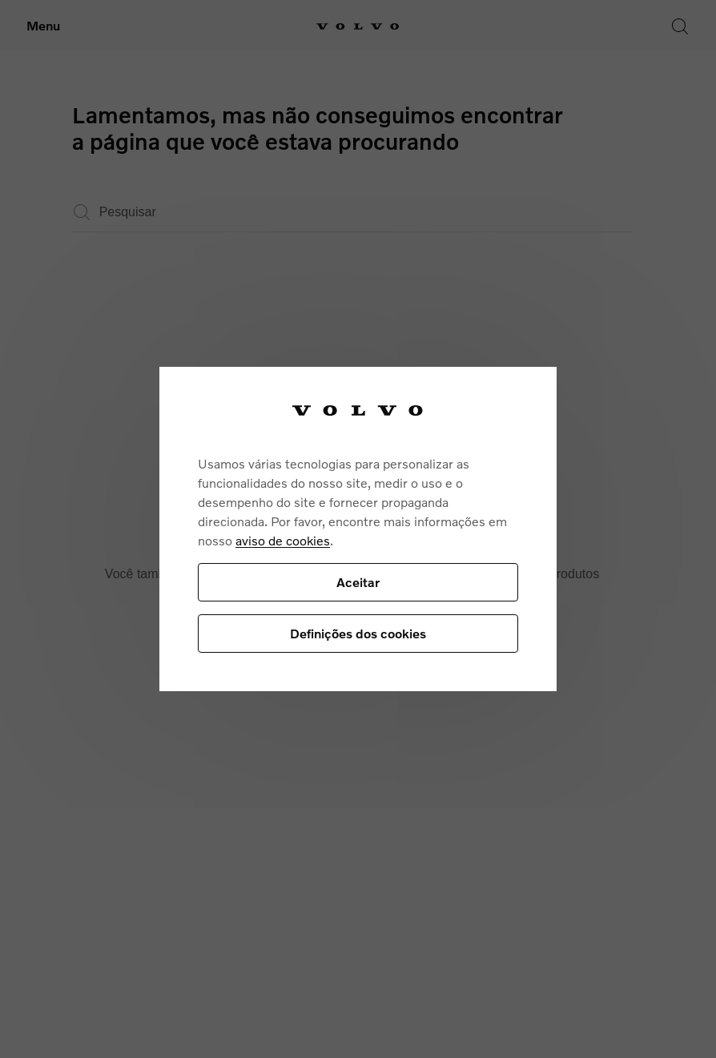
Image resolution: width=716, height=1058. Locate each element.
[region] (358, 529)
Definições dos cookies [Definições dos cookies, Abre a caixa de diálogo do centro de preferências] (358, 633)
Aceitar (358, 581)
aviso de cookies (282, 540)
